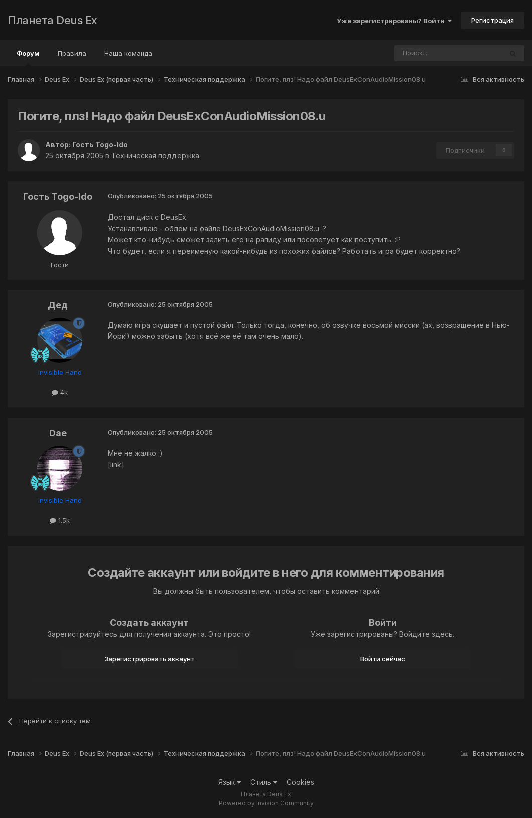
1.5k (60, 520)
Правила (72, 53)
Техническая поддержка (155, 155)
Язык (229, 782)
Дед (58, 305)
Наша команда (128, 53)
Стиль (263, 782)
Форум (28, 57)
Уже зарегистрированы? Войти (394, 21)
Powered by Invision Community (266, 803)
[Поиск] (421, 53)
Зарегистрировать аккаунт (149, 659)
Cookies (300, 782)
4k (60, 392)
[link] (116, 464)
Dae (58, 433)
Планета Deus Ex (52, 20)
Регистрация (492, 20)
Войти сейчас (382, 659)
